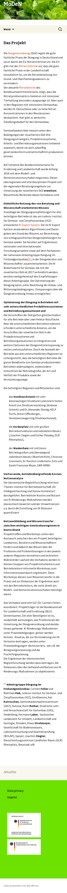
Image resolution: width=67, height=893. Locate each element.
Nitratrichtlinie (28, 66)
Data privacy (15, 791)
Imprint (12, 797)
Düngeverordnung (19, 53)
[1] (29, 259)
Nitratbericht (27, 87)
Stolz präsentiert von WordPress (21, 885)
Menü (7, 29)
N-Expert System (29, 225)
